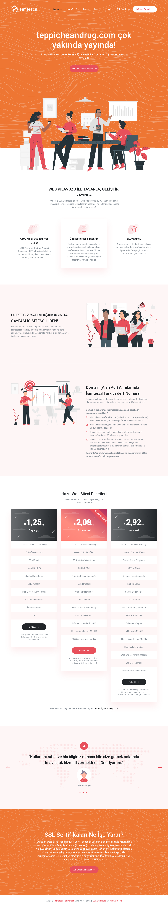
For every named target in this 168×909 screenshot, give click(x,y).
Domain (86, 9)
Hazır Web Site (72, 9)
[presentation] (8, 768)
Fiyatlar (97, 9)
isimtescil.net (60, 901)
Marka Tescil (116, 901)
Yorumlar (109, 9)
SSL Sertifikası (123, 9)
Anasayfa (57, 9)
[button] (80, 792)
